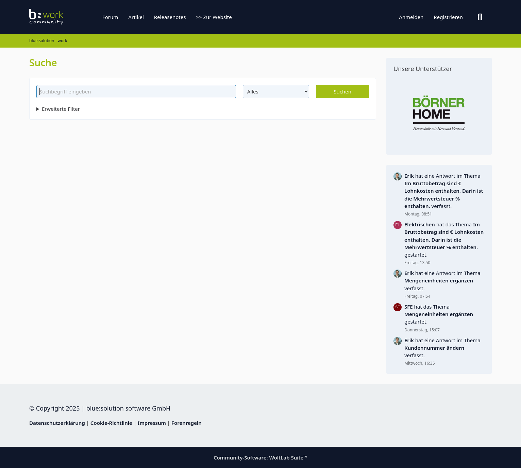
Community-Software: (260, 457)
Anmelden (411, 17)
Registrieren (448, 17)
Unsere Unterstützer (422, 69)
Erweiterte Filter (61, 108)
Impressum (152, 422)
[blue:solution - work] (71, 17)
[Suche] (480, 16)
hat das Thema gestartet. (444, 239)
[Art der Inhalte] (276, 91)
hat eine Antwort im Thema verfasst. (443, 190)
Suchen (342, 91)
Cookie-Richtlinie (111, 422)
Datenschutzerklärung (57, 422)
